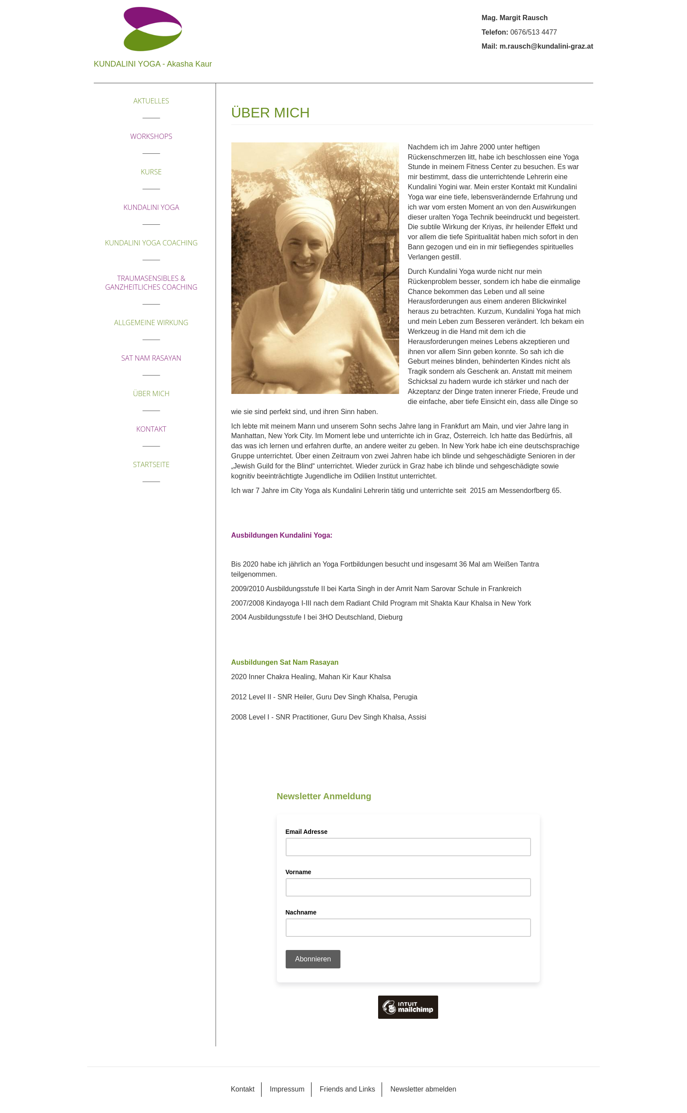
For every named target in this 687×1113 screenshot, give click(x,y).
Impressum (287, 1089)
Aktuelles (151, 101)
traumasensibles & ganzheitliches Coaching (151, 282)
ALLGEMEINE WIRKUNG (151, 322)
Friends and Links (347, 1089)
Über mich (151, 393)
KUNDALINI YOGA (151, 207)
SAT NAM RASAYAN (151, 358)
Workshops (151, 136)
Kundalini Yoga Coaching (151, 243)
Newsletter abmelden (423, 1089)
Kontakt (151, 429)
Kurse (151, 172)
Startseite (151, 464)
